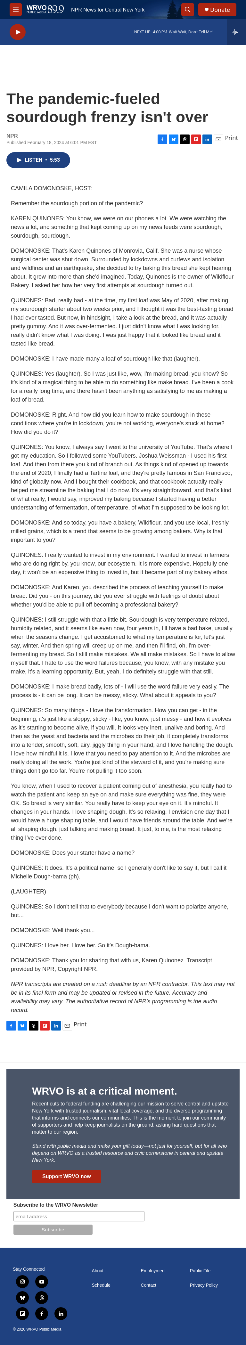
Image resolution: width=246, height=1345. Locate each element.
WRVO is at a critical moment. (104, 1091)
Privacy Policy (204, 1285)
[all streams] (236, 32)
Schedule (101, 1285)
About (97, 1270)
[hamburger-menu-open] (16, 9)
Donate (220, 9)
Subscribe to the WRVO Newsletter (55, 1205)
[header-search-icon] (187, 9)
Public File (200, 1270)
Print (231, 138)
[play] (17, 32)
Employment (153, 1270)
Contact (148, 1285)
